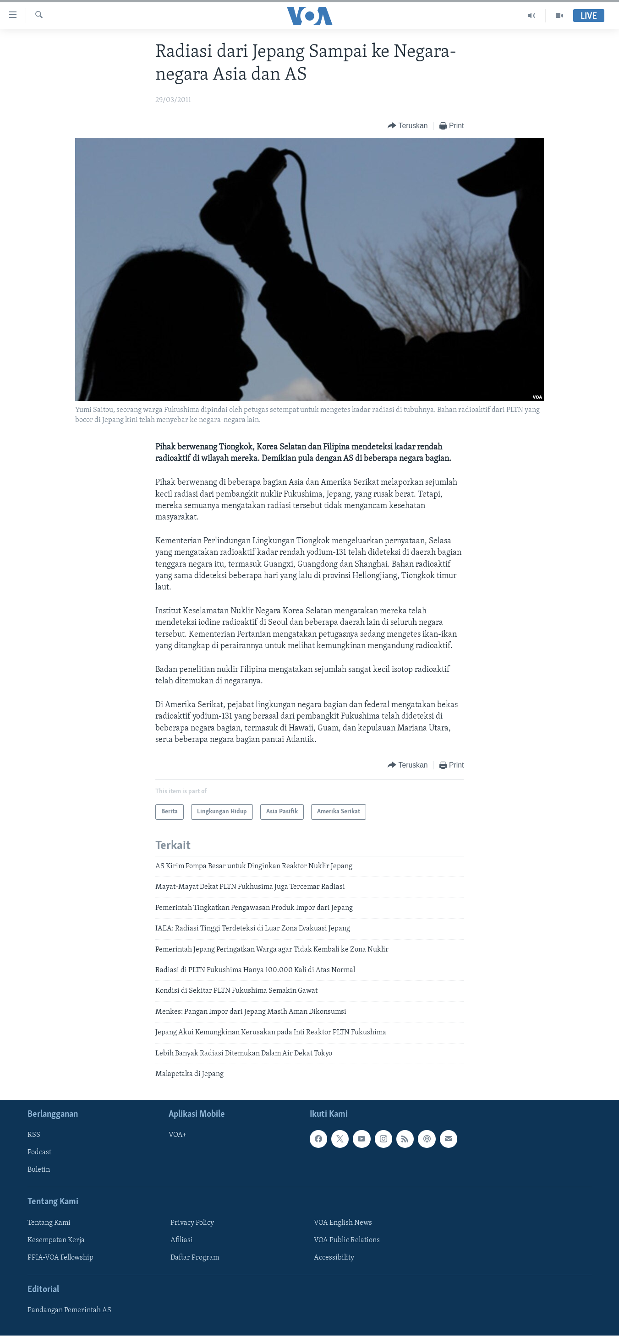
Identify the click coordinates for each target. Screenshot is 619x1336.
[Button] (407, 126)
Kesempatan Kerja (56, 1240)
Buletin (38, 1170)
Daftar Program (194, 1257)
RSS (33, 1135)
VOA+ (177, 1135)
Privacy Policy (192, 1223)
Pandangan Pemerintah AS (69, 1310)
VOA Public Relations (347, 1240)
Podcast (39, 1153)
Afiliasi (181, 1240)
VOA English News (343, 1223)
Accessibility (334, 1257)
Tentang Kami (49, 1223)
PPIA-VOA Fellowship (60, 1257)
